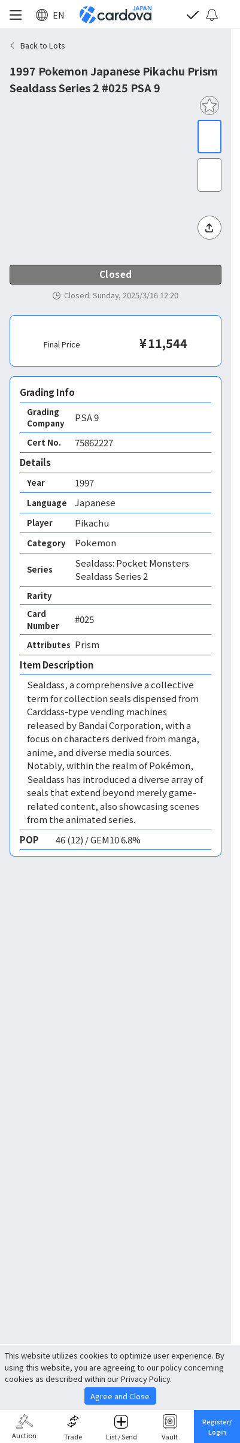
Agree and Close (120, 1396)
